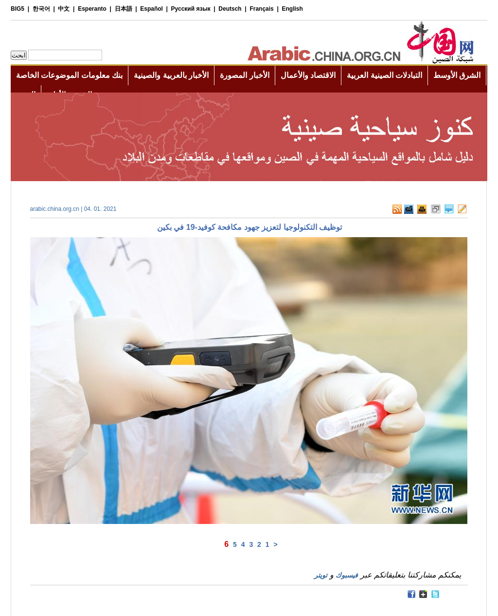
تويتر (320, 575)
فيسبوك (347, 575)
